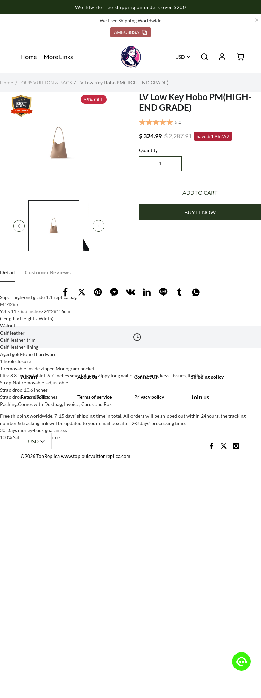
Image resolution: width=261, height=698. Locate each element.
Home (28, 56)
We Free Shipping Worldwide (130, 20)
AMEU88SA (130, 32)
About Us (87, 542)
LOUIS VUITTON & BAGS (45, 82)
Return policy (35, 612)
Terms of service (94, 612)
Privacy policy (149, 612)
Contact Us (145, 542)
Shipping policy (207, 542)
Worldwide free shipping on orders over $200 (130, 7)
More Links (58, 56)
